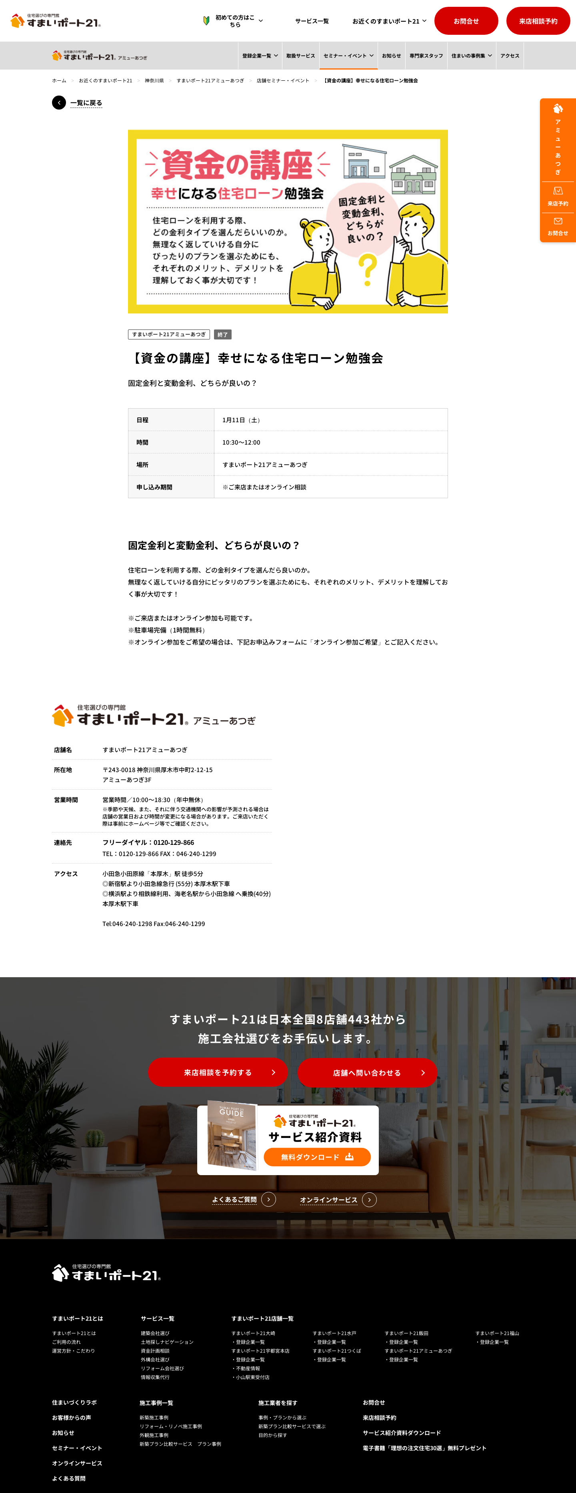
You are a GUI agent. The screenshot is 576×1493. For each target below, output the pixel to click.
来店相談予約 (538, 21)
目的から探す (272, 1422)
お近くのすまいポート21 (386, 21)
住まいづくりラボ (74, 1391)
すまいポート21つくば (336, 1338)
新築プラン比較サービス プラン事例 (180, 1431)
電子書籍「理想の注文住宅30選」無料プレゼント (425, 1436)
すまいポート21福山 (497, 1321)
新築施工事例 (154, 1405)
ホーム (59, 80)
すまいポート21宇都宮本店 (260, 1338)
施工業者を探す (278, 1391)
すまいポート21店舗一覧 (262, 1307)
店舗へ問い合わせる (370, 1073)
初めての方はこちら (233, 21)
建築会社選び (155, 1321)
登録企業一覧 (255, 55)
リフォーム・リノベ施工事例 (171, 1414)
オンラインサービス (77, 1451)
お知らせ (390, 55)
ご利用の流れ (66, 1330)
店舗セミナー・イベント (283, 80)
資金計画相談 (155, 1338)
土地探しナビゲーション (167, 1330)
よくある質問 (69, 1467)
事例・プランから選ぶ (282, 1405)
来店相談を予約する (216, 1073)
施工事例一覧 (156, 1391)
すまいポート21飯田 (406, 1321)
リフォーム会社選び (162, 1356)
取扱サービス (300, 55)
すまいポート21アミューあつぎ (210, 80)
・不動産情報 (245, 1356)
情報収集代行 (155, 1365)
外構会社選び (155, 1347)
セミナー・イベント (344, 55)
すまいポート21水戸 (334, 1321)
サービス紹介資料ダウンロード (402, 1421)
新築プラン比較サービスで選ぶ (292, 1414)
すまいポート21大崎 (253, 1321)
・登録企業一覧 (248, 1330)
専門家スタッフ (426, 55)
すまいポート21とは (77, 1307)
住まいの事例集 (468, 55)
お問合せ (466, 21)
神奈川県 (154, 80)
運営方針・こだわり (73, 1338)
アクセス (510, 55)
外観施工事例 (154, 1422)
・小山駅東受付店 (250, 1365)
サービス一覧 (314, 21)
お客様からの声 (71, 1406)
